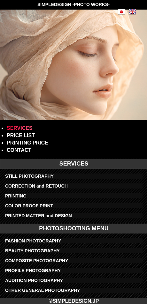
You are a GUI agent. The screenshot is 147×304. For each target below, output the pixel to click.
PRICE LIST (21, 135)
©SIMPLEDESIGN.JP (74, 301)
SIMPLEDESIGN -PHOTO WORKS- (73, 4)
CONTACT (19, 150)
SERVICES (20, 128)
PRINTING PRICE (27, 142)
